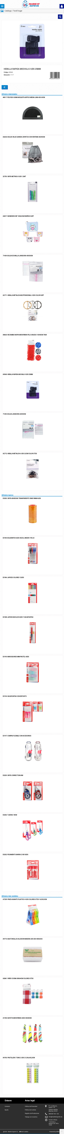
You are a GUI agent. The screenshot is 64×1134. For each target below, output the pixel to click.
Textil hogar (17, 11)
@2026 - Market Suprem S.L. (10, 1131)
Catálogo (8, 11)
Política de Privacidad (31, 1106)
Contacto (7, 1106)
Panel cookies (23, 1131)
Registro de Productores (32, 1113)
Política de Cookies (30, 1110)
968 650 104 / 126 (54, 1114)
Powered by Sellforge (55, 1131)
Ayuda (6, 1110)
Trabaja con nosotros (31, 1117)
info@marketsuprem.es (55, 1117)
